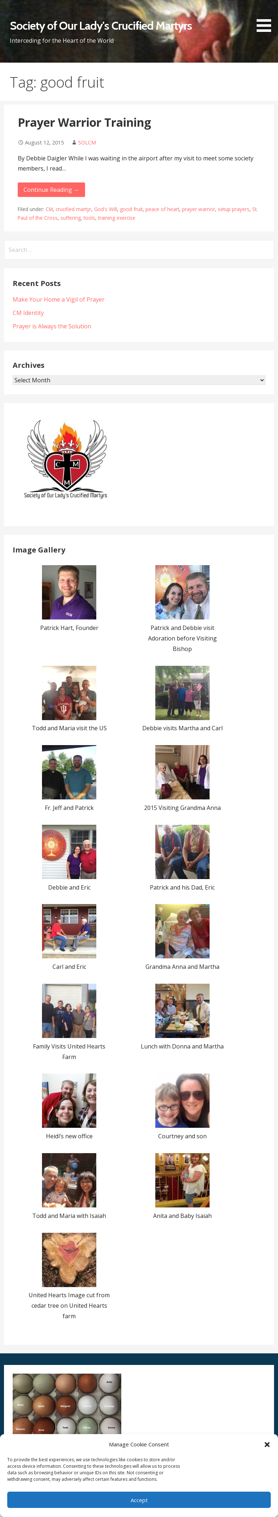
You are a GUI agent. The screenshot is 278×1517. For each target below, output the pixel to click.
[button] (267, 1444)
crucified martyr (73, 209)
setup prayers (233, 209)
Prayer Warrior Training (84, 122)
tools (89, 217)
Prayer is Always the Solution (52, 326)
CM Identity (28, 313)
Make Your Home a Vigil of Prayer (59, 299)
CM (49, 209)
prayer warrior (198, 209)
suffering (70, 217)
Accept (139, 1500)
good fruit (131, 209)
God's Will (105, 209)
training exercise (116, 217)
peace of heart (162, 209)
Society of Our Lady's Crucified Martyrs (101, 25)
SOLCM (87, 142)
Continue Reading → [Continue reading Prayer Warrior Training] (51, 190)
